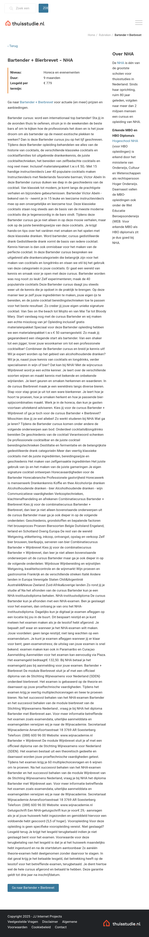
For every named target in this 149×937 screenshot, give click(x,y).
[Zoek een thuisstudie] (24, 8)
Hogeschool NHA (125, 141)
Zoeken (45, 8)
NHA (120, 63)
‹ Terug (13, 46)
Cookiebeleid (41, 927)
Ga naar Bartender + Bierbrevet (33, 888)
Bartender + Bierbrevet (36, 102)
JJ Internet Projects (47, 916)
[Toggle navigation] (138, 23)
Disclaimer (50, 922)
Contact (61, 927)
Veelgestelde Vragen (23, 922)
